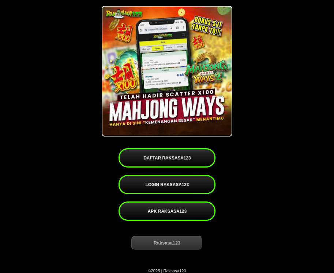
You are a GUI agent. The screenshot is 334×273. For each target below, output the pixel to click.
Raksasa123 (167, 243)
